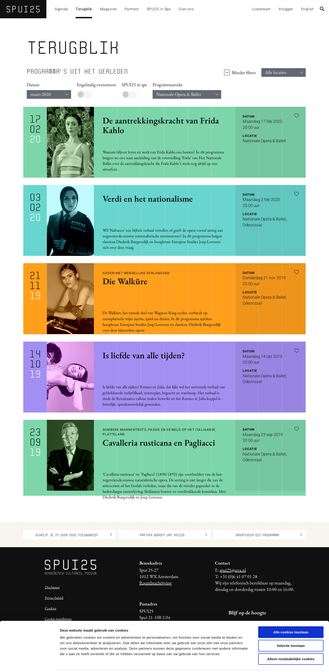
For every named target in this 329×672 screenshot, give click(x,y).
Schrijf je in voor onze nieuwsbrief (73, 534)
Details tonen (247, 663)
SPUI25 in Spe (159, 9)
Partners (132, 9)
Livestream (261, 9)
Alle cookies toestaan (290, 616)
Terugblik (84, 9)
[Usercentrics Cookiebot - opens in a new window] (30, 663)
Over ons (186, 9)
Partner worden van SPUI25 (173, 534)
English (307, 9)
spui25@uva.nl (233, 570)
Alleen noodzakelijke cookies (291, 643)
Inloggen (286, 9)
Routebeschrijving (155, 583)
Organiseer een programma (269, 534)
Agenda (61, 9)
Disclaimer (52, 587)
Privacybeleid (54, 597)
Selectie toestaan (291, 630)
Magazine (108, 9)
